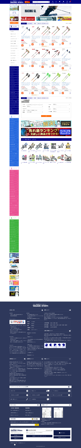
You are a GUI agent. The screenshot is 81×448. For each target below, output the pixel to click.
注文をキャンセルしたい (15, 415)
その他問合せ (34, 399)
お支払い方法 (13, 390)
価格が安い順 (40, 23)
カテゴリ (56, 2)
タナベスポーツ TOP (13, 4)
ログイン (14, 15)
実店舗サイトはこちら (62, 437)
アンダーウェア (13, 146)
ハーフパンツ (13, 90)
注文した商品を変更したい (15, 410)
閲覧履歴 (67, 2)
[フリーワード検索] (35, 109)
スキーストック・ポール (22, 4)
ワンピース (12, 142)
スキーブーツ (13, 69)
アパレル (12, 113)
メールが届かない (56, 390)
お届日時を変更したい (14, 412)
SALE (36, 110)
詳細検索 (53, 2)
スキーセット (13, 62)
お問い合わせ (63, 432)
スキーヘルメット (13, 234)
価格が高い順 (45, 23)
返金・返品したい (28, 415)
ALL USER (29, 104)
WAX (11, 151)
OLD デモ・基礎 (13, 43)
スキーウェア (13, 83)
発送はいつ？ (34, 390)
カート (70, 2)
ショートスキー (13, 50)
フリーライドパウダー (14, 48)
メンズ (33, 104)
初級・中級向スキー (14, 60)
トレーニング (13, 106)
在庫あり (29, 110)
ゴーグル (12, 74)
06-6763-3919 (32, 430)
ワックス (12, 99)
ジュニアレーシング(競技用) (14, 251)
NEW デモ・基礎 (13, 41)
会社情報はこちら (17, 435)
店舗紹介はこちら (17, 438)
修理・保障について (14, 399)
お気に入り (63, 2)
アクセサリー (13, 162)
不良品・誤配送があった (29, 412)
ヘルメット (12, 78)
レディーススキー (13, 55)
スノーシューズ (13, 243)
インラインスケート (14, 207)
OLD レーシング (13, 36)
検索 (49, 2)
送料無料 (33, 110)
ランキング (59, 2)
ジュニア (41, 104)
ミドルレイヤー (13, 85)
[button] (21, 19)
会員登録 (14, 22)
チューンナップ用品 (14, 101)
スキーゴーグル (13, 229)
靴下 (11, 238)
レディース (37, 104)
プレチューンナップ (14, 65)
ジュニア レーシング (14, 38)
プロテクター (13, 81)
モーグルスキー (13, 53)
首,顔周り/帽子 (13, 92)
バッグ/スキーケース (14, 97)
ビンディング (13, 67)
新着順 (35, 23)
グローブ (12, 76)
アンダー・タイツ (13, 236)
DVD (11, 108)
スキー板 (12, 31)
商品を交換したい (28, 410)
